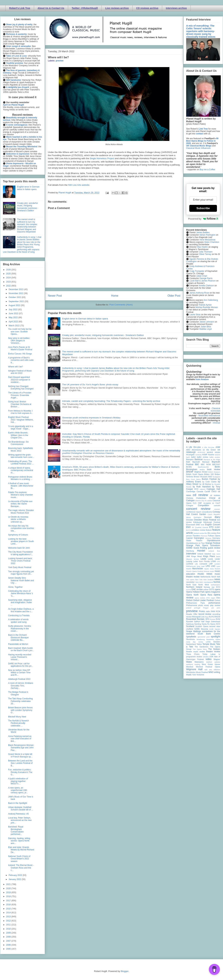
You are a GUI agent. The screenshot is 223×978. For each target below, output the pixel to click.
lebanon (189, 559)
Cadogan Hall (213, 489)
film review (212, 533)
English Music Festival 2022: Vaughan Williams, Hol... (21, 419)
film (206, 533)
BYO (196, 489)
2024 (8, 277)
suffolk (208, 642)
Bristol (204, 472)
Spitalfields (191, 637)
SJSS (196, 629)
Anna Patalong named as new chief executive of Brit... (19, 738)
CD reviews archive (147, 8)
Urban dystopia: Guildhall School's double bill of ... (20, 808)
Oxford (189, 600)
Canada (200, 491)
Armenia (198, 455)
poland (188, 608)
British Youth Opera (194, 474)
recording (216, 614)
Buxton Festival (209, 479)
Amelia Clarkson (206, 285)
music (212, 571)
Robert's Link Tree (19, 8)
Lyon (218, 566)
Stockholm (190, 639)
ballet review (202, 457)
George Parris (205, 278)
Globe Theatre (194, 540)
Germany (216, 538)
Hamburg (190, 551)
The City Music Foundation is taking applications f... (20, 553)
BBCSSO (216, 464)
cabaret (202, 489)
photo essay (203, 605)
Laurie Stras (195, 314)
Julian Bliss (206, 326)
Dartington (197, 517)
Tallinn (199, 644)
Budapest (216, 477)
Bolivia (202, 469)
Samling (197, 624)
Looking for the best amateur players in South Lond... (21, 541)
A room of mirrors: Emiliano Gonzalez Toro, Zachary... (20, 685)
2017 (8, 900)
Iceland (211, 551)
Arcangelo (190, 455)
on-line (199, 589)
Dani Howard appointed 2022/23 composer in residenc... (19, 379)
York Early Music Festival (19, 567)
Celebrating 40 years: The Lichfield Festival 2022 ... (21, 462)
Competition (203, 505)
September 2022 (17, 301)
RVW (218, 619)
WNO (210, 672)
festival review (199, 533)
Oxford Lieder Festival (203, 600)
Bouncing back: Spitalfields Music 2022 (20, 449)
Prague (205, 608)
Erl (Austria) (196, 527)
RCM (218, 611)
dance (188, 517)
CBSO (214, 491)
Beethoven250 (203, 467)
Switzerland (191, 644)
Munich (217, 569)
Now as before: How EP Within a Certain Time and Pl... (19, 672)
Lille (196, 564)
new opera (190, 579)
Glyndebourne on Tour (195, 543)
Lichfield (189, 564)
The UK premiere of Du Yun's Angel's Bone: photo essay (90, 384)
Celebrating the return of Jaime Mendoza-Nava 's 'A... (20, 593)
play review (215, 605)
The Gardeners (201, 647)
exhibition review (198, 530)
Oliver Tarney (205, 254)
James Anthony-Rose (199, 293)
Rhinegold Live (198, 617)
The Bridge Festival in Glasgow (18, 693)
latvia (218, 556)
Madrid (188, 569)
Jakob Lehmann (206, 322)
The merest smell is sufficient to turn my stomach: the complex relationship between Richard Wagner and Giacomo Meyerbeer (27, 225)
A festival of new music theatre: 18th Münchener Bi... (20, 486)
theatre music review (195, 652)
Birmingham (191, 469)
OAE (193, 589)
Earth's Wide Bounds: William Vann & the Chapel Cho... (18, 435)
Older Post (174, 295)
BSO (210, 477)
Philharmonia (191, 605)
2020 (8, 888)
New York (199, 579)
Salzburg (190, 624)
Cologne (189, 505)
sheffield (189, 629)
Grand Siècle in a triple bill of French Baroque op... (20, 755)
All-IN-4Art (201, 452)
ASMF (204, 455)
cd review (200, 495)
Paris (203, 603)
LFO (218, 561)
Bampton (190, 459)
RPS (207, 619)
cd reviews (215, 495)
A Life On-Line (193, 447)
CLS (194, 503)
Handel (201, 550)
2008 (8, 937)
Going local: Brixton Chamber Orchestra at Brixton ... (19, 404)
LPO (208, 566)
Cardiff (207, 491)
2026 (8, 270)
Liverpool (203, 564)
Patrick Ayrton (205, 305)
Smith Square (214, 629)
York (194, 675)
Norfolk (216, 582)
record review (204, 614)
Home (114, 295)
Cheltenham (201, 498)
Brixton (197, 477)
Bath (188, 462)
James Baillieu (203, 232)
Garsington (199, 538)
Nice (197, 582)
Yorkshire (200, 675)
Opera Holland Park (195, 592)
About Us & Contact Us (51, 8)
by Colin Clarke (209, 482)
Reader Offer (191, 614)
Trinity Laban (209, 654)
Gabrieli (189, 538)
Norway (207, 587)
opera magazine (212, 592)
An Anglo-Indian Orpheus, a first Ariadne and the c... (21, 610)
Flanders (196, 536)
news (217, 579)
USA (211, 657)
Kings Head (196, 556)
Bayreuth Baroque (200, 462)
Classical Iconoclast (215, 409)
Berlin (217, 467)
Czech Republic (214, 514)
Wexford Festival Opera (208, 667)
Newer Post (55, 295)
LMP (211, 564)
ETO (211, 527)
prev (218, 608)
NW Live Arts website (78, 185)
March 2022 (14, 325)
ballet (193, 457)
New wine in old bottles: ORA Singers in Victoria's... (19, 340)
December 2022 (16, 289)
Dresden (189, 520)
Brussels (203, 477)
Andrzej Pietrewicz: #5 (18, 814)
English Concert (212, 524)
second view (214, 626)
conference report (193, 512)
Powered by (203, 218)
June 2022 (14, 313)
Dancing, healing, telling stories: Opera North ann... (19, 841)
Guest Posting (200, 548)
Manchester (197, 568)
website (217, 662)
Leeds (203, 559)
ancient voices (213, 452)
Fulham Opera (214, 536)
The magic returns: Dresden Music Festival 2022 (21, 511)
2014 (8, 912)
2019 (8, 892)
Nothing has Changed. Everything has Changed (20, 387)
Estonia (205, 527)
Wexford (189, 667)
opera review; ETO (202, 598)
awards (217, 455)
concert (217, 505)
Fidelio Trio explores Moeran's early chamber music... (20, 495)
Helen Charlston (211, 242)
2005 (8, 949)
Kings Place (209, 556)
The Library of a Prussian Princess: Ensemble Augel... (19, 395)
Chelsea (189, 498)
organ (213, 598)
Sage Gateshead (213, 621)
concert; (217, 509)
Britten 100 (209, 474)
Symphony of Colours (18, 535)
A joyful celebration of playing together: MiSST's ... (18, 781)
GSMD (189, 548)
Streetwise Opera (213, 639)
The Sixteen (214, 649)
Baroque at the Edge (212, 459)
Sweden (216, 642)
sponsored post (204, 637)
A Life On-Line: (208, 447)
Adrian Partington (207, 235)
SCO (218, 624)
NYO (218, 587)
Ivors (218, 554)
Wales (189, 662)
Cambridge (190, 491)
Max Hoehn (202, 247)
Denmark (208, 517)
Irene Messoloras (207, 240)
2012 (8, 921)
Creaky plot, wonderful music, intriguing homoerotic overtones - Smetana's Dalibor (103, 335)
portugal (197, 608)
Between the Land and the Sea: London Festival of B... (20, 763)
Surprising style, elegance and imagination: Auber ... (20, 602)
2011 (8, 925)
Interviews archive (176, 8)
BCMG (189, 467)
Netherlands (205, 577)
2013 (8, 916)
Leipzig (189, 561)
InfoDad (216, 423)
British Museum (214, 472)
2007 (8, 941)
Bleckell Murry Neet (17, 717)
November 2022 (16, 293)
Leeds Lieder (214, 559)
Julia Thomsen (205, 252)
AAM (218, 447)
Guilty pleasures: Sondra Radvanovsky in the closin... (19, 628)
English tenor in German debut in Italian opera (85, 318)
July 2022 (13, 309)
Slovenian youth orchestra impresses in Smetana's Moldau (91, 417)
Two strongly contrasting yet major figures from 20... (21, 572)
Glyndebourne (213, 540)
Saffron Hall (199, 621)
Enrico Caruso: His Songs (20, 354)
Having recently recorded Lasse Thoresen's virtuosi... (19, 657)
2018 (8, 896)
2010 (8, 929)
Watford (209, 662)
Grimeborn (215, 545)
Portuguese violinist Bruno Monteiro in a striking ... (20, 478)
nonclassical (208, 582)
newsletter (190, 582)
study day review (194, 642)
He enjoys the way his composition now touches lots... (21, 528)
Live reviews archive (117, 8)
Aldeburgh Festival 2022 (19, 679)
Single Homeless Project (102, 158)
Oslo (218, 598)
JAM (188, 556)
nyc (213, 587)
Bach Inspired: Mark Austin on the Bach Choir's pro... (21, 649)
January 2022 (15, 879)
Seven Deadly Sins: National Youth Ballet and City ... (21, 580)
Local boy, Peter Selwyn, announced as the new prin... (20, 820)
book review (213, 469)
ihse (218, 551)
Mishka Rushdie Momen (207, 307)
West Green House (211, 664)
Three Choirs (192, 654)
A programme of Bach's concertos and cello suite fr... (21, 360)
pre (212, 608)
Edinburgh (197, 522)
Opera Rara (206, 595)
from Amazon (202, 379)
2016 (8, 904)
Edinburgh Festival (211, 522)
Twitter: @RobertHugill (85, 8)
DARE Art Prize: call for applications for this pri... (20, 664)
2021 (8, 884)
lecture (196, 559)
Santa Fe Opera (208, 624)
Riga (206, 617)
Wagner (217, 659)
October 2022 (15, 297)
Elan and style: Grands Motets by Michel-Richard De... (21, 849)
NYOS (188, 589)
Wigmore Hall (194, 669)
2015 (8, 908)
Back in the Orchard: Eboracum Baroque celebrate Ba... (18, 637)
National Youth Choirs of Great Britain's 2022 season (19, 858)
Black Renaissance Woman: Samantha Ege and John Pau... (21, 747)
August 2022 (15, 305)
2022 (8, 286)
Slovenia (204, 629)
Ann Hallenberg (210, 300)
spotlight (215, 636)
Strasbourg (201, 639)
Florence (204, 536)
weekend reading (193, 664)
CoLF (218, 503)
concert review (198, 508)
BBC (197, 464)
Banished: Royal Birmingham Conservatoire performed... (16, 830)
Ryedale (189, 621)
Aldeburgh (191, 452)
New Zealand (208, 579)
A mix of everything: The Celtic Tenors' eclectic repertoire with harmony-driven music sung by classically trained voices (200, 31)
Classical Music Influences (198, 148)
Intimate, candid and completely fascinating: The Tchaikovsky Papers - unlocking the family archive (111, 401)
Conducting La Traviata (18, 615)
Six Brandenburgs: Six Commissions (18, 443)
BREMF (189, 472)
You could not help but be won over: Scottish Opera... (19, 331)
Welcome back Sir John (19, 548)
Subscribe (203, 208)
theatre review (213, 651)
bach (188, 457)
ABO (188, 450)
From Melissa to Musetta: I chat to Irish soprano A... (20, 412)
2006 (8, 945)
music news (204, 573)
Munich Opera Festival (194, 571)
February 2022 (16, 875)
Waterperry (199, 662)
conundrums (207, 512)
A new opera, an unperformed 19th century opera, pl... (18, 790)
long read (201, 566)
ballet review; (215, 457)
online (205, 589)
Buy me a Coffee (207, 169)
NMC (201, 582)
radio (208, 611)
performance (214, 603)
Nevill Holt (215, 577)
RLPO (211, 617)
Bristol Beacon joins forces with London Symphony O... (20, 710)
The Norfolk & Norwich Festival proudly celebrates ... (18, 723)
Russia (212, 619)
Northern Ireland (194, 587)
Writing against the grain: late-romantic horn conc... (21, 456)
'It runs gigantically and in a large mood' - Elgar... (20, 427)
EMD (198, 525)
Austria (211, 455)
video (208, 659)
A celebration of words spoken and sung (18, 620)
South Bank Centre (209, 634)
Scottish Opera (201, 626)
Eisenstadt (190, 525)
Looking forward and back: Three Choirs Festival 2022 (20, 561)
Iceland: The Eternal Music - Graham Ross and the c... (21, 867)
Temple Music (209, 644)
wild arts (208, 670)
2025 (8, 273)
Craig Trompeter (196, 271)
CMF (200, 503)
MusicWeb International (209, 415)
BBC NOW (206, 464)
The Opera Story (200, 649)
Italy (213, 554)
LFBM (213, 561)
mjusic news (209, 569)
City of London (206, 501)
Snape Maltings (193, 631)
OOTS (211, 589)
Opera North (192, 595)
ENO (188, 527)
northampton (215, 585)
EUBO (217, 527)
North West (203, 585)
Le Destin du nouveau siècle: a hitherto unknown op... (18, 519)
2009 (8, 933)
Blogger (124, 971)
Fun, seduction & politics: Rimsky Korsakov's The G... (20, 772)
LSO (213, 566)
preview (59, 60)
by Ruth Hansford (202, 486)
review (189, 617)
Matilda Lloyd (205, 329)
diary (217, 517)
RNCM (217, 617)
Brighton (197, 472)
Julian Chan (201, 276)
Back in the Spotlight (17, 803)
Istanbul (207, 554)
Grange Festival (212, 543)
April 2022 (13, 321)
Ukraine (205, 657)
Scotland (190, 626)
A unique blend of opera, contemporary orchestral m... (20, 470)
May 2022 (13, 317)
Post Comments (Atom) (121, 304)
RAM (213, 611)
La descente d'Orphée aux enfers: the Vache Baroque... (20, 504)
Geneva (208, 538)
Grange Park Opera (197, 545)
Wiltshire (217, 670)
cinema (198, 501)
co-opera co (208, 503)
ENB (202, 525)
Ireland (200, 554)
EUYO (188, 530)
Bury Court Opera (193, 479)
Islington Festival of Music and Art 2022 (20, 372)
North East (191, 585)
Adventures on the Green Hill (206, 450)
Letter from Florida (201, 561)
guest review (214, 548)
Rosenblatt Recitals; (195, 619)
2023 (8, 282)
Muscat (206, 571)
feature (209, 530)
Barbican (198, 459)
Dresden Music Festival (205, 520)
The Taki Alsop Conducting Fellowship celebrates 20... (20, 701)
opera (217, 589)
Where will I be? (15, 366)
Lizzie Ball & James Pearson (202, 281)
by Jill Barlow (205, 484)
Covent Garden (198, 514)
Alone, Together (15, 587)
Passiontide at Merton (18, 644)
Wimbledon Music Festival (197, 672)
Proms (202, 611)
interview (191, 553)
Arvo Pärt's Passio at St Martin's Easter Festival (20, 348)
